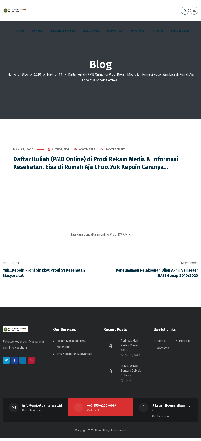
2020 (37, 74)
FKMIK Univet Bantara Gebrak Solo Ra (131, 373)
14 (60, 74)
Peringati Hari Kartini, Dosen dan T (130, 348)
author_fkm (60, 150)
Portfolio (185, 344)
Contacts (163, 351)
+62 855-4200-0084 (102, 408)
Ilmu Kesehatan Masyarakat (74, 357)
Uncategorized (114, 150)
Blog (25, 74)
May (50, 74)
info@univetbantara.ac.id (42, 408)
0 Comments (86, 150)
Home (12, 74)
